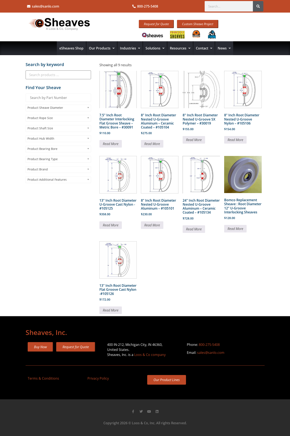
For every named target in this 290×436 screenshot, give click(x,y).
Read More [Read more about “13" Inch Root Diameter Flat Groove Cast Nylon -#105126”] (110, 310)
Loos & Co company (150, 354)
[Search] (258, 6)
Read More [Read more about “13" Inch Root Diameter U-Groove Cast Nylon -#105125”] (110, 225)
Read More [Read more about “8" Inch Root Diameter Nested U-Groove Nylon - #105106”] (235, 140)
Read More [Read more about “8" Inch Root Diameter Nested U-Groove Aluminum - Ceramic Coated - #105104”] (152, 143)
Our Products (101, 48)
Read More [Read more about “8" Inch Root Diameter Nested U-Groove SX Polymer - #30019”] (194, 140)
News (224, 48)
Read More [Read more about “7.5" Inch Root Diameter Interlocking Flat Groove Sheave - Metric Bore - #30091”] (110, 143)
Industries (130, 48)
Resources (180, 48)
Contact (204, 48)
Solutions (155, 48)
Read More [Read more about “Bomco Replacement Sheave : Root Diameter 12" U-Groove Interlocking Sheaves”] (235, 228)
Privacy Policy (98, 378)
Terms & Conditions (43, 378)
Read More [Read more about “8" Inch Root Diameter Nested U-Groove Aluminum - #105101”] (152, 225)
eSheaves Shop (71, 48)
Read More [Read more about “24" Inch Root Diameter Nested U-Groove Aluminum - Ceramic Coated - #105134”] (194, 229)
